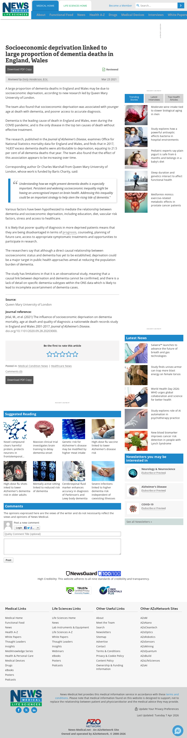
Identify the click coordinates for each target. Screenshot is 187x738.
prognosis (70, 232)
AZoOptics (146, 632)
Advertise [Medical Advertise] (102, 641)
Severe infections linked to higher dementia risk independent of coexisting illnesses (103, 491)
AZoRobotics (147, 637)
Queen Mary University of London (28, 304)
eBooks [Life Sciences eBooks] (56, 656)
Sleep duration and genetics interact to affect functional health (166, 176)
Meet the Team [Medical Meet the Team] (105, 622)
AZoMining (147, 646)
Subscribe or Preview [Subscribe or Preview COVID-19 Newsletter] (153, 508)
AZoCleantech (148, 627)
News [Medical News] (8, 627)
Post (8, 560)
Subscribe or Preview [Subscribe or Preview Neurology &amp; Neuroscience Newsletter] (153, 472)
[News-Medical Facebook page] (19, 710)
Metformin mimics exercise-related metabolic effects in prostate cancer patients (166, 200)
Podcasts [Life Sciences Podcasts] (57, 665)
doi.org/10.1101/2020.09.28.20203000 (31, 331)
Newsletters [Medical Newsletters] (103, 632)
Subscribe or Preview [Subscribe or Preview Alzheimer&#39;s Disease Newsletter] (153, 490)
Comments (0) (13, 371)
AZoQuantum (148, 651)
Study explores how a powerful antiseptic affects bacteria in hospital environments (165, 134)
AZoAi (143, 665)
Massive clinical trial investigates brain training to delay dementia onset (45, 447)
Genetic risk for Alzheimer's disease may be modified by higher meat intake (74, 447)
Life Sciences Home (75, 5)
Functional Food (14, 622)
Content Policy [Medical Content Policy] (105, 660)
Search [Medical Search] (100, 627)
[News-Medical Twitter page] (26, 710)
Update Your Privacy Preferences (156, 709)
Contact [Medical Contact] (101, 646)
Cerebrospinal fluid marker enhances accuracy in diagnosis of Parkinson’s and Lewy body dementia (75, 491)
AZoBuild (145, 656)
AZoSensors (147, 641)
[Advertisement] (62, 394)
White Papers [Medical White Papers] (13, 637)
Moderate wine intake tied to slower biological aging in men (167, 110)
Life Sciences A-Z (62, 632)
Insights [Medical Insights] (10, 646)
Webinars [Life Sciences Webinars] (58, 651)
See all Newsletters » (139, 521)
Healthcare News (61, 366)
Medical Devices (15, 660)
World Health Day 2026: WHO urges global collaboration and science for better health (166, 394)
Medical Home (45, 5)
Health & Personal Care (19, 656)
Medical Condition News (33, 366)
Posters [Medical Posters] (9, 675)
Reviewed (112, 69)
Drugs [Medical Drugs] (8, 665)
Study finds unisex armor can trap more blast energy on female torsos (166, 370)
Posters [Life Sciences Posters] (56, 660)
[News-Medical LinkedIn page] (34, 710)
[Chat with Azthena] (177, 730)
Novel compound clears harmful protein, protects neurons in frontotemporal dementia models (14, 451)
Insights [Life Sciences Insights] (57, 646)
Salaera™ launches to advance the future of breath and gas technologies (164, 350)
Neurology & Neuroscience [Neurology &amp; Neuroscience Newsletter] (158, 469)
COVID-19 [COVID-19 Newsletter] (147, 504)
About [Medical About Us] (100, 618)
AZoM (143, 618)
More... (176, 15)
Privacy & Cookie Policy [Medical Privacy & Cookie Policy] (110, 656)
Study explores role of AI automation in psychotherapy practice (166, 414)
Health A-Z (11, 632)
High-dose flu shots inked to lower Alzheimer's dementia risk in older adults (17, 489)
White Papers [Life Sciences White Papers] (60, 637)
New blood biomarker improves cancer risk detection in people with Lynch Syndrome (166, 438)
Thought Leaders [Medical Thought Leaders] (15, 641)
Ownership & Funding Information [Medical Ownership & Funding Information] (109, 667)
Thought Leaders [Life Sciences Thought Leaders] (62, 641)
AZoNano (146, 622)
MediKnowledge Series (19, 651)
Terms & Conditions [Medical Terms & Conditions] (108, 651)
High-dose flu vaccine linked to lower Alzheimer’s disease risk (105, 447)
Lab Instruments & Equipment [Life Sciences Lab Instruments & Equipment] (70, 627)
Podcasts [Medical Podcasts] (10, 679)
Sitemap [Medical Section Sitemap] (101, 637)
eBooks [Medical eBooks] (9, 670)
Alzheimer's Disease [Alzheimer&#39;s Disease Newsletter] (154, 486)
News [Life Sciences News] (55, 622)
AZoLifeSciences (150, 660)
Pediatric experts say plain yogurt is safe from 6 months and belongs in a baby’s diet (167, 156)
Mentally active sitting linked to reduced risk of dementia (46, 487)
